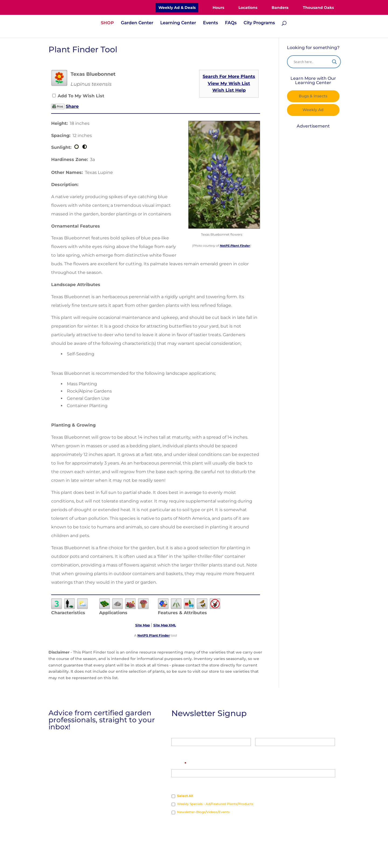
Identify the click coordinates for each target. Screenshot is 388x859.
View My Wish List (229, 83)
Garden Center (137, 23)
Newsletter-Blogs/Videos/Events (203, 812)
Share (72, 106)
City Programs (259, 23)
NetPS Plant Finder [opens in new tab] (153, 635)
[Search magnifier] (334, 62)
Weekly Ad (313, 109)
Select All (185, 796)
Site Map (142, 625)
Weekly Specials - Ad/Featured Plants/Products (215, 804)
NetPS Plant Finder (235, 246)
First (175, 750)
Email (178, 763)
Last (259, 750)
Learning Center (178, 23)
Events (210, 23)
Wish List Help (229, 90)
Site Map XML (164, 625)
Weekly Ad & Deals (177, 7)
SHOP (107, 23)
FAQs (231, 23)
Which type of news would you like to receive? (217, 785)
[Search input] (311, 62)
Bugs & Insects (313, 96)
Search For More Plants (229, 76)
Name (177, 731)
